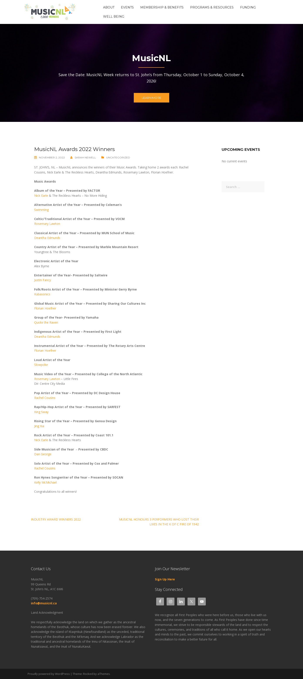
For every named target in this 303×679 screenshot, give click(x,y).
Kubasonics (42, 294)
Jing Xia (39, 426)
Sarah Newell (85, 157)
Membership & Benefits (162, 7)
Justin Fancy (42, 280)
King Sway (41, 412)
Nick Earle (41, 195)
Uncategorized (118, 157)
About (108, 7)
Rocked (88, 674)
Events (127, 7)
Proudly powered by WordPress (49, 674)
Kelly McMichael (45, 482)
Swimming (41, 210)
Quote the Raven (46, 322)
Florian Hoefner (45, 308)
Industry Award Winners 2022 (56, 519)
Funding (248, 7)
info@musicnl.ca (44, 603)
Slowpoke (41, 365)
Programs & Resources (212, 7)
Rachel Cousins (44, 398)
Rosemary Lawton (47, 224)
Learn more (151, 97)
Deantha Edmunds (47, 238)
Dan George (42, 454)
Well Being (113, 16)
